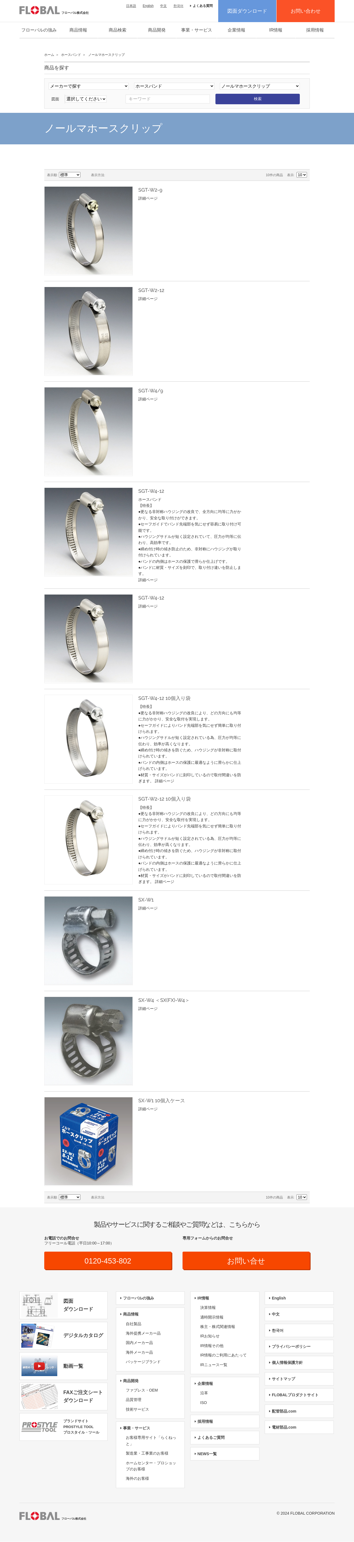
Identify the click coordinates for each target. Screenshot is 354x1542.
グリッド (110, 175)
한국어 (178, 5)
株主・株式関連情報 (217, 1327)
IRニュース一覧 (213, 1365)
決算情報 (208, 1308)
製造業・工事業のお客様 (147, 1453)
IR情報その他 (211, 1346)
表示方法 (97, 175)
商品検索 (117, 30)
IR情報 (275, 30)
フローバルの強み (39, 30)
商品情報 (78, 30)
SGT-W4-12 (151, 491)
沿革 (204, 1393)
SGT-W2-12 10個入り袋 (164, 799)
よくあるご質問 (211, 1438)
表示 (290, 175)
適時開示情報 (211, 1317)
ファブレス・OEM (142, 1390)
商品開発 (157, 30)
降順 (85, 175)
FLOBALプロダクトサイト (295, 1395)
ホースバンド (71, 55)
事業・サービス (196, 30)
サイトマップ (283, 1379)
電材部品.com (284, 1427)
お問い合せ (246, 1261)
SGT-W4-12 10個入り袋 (164, 698)
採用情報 (315, 30)
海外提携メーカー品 (143, 1333)
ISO (203, 1403)
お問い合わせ (306, 11)
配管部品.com (284, 1411)
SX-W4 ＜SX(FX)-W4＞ (164, 1000)
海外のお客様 (137, 1478)
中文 (163, 5)
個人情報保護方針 (287, 1363)
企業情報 (236, 30)
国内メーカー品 (139, 1343)
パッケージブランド (143, 1362)
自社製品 (133, 1324)
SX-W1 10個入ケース (161, 1100)
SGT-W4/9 (150, 391)
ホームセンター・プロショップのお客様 (151, 1466)
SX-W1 (146, 900)
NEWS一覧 (207, 1454)
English (148, 5)
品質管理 (133, 1400)
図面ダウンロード (247, 11)
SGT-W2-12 (151, 290)
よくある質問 (203, 6)
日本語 (131, 5)
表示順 (52, 175)
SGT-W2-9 (150, 190)
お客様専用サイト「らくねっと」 (151, 1441)
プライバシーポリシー (291, 1347)
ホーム (49, 55)
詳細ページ (148, 198)
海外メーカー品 (139, 1352)
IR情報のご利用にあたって (223, 1355)
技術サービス (137, 1409)
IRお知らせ (210, 1336)
